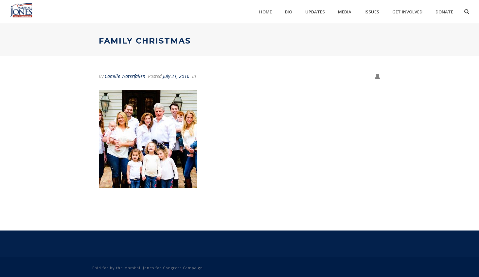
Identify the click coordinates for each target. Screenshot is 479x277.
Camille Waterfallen (125, 76)
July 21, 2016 (176, 76)
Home (265, 12)
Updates (315, 12)
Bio (288, 12)
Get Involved (407, 12)
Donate (444, 12)
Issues (371, 12)
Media (344, 12)
